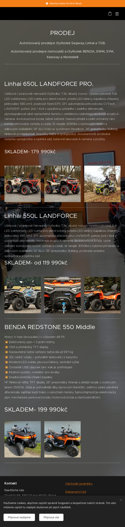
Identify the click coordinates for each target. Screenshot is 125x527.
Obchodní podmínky (79, 484)
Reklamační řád (75, 492)
